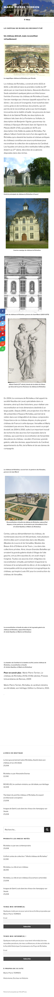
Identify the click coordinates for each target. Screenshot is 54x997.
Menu (27, 20)
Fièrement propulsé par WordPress (15, 992)
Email (5, 918)
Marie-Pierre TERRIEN (21, 7)
